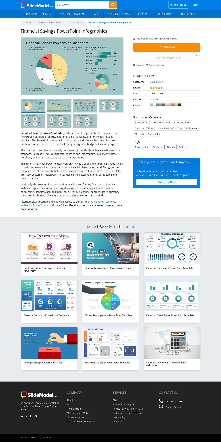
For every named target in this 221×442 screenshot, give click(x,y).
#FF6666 (172, 104)
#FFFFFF (154, 104)
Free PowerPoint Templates (81, 421)
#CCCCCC (169, 104)
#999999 (160, 104)
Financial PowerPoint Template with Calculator (166, 364)
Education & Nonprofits (125, 404)
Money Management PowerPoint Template (109, 315)
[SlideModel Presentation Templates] (37, 5)
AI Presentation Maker (78, 413)
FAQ (115, 400)
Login (195, 4)
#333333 (179, 104)
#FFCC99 (166, 104)
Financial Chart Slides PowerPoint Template (170, 315)
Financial (171, 147)
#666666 (163, 104)
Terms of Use (136, 408)
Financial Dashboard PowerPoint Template (169, 267)
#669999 (157, 104)
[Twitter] (26, 416)
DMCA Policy (119, 417)
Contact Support (174, 407)
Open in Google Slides (177, 56)
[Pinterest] (36, 416)
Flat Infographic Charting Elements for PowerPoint (44, 269)
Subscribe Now (167, 182)
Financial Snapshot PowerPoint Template (107, 362)
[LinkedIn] (22, 416)
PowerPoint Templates (50, 22)
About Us (71, 400)
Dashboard (158, 147)
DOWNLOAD (167, 47)
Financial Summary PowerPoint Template (46, 315)
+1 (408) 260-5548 (175, 401)
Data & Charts (75, 22)
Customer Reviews (76, 417)
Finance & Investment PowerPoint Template (109, 267)
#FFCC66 (176, 104)
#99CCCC (151, 104)
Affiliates (117, 421)
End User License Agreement (127, 413)
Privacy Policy (119, 408)
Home (28, 22)
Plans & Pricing (178, 4)
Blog (69, 404)
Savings (182, 147)
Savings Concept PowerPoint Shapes (43, 362)
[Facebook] (31, 416)
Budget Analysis (142, 147)
